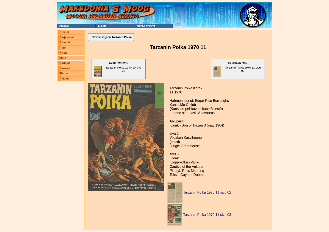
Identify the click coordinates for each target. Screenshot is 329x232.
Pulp (63, 47)
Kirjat (63, 52)
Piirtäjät (65, 63)
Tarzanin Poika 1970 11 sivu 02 (237, 69)
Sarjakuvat (67, 37)
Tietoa (64, 73)
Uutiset (64, 32)
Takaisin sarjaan (111, 37)
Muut (63, 58)
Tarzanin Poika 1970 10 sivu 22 (118, 69)
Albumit (65, 42)
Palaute (65, 78)
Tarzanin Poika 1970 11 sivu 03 (207, 215)
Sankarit (65, 68)
